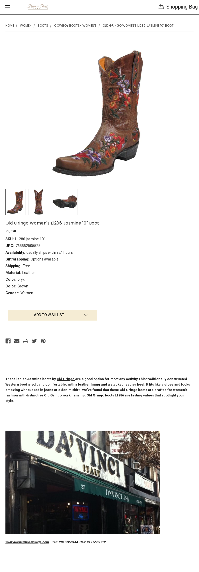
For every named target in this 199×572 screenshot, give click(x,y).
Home (9, 25)
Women (26, 25)
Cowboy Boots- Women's (75, 25)
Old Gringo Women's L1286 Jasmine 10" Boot (138, 25)
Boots (43, 25)
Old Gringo (66, 379)
